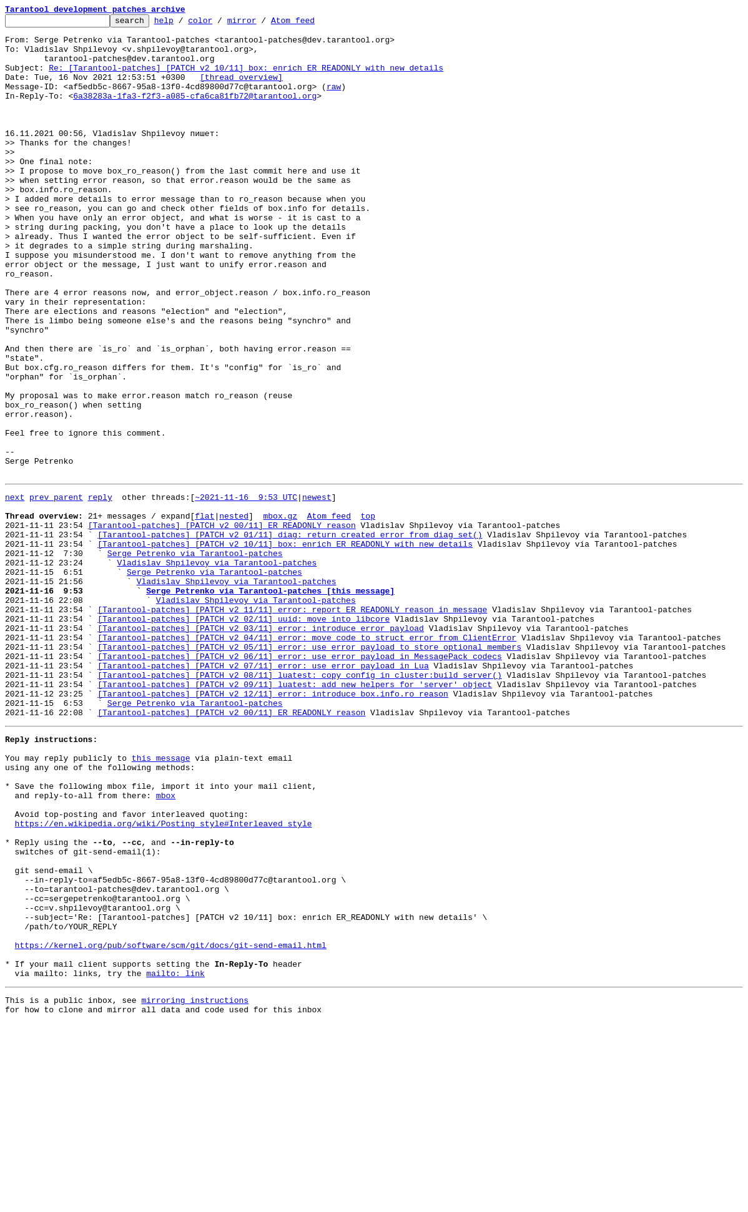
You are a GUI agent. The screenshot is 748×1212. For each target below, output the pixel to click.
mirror (261, 23)
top (367, 612)
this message (161, 900)
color (219, 23)
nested (234, 612)
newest (317, 590)
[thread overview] (241, 89)
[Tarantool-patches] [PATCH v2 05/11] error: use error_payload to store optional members (309, 770)
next (14, 590)
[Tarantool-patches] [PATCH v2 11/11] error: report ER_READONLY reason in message (292, 725)
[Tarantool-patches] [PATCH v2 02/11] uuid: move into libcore (243, 736)
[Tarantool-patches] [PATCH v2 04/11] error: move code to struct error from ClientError (306, 759)
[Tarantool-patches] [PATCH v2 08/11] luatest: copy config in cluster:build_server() (299, 803)
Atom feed (312, 23)
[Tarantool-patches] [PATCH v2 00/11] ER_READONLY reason (222, 624)
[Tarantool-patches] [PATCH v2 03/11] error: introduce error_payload (260, 747)
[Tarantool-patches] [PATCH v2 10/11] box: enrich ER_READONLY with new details (285, 646)
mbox (165, 945)
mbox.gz (280, 612)
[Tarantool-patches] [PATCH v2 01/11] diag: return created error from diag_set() (289, 635)
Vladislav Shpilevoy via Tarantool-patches (217, 669)
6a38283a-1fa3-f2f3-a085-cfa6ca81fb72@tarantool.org (195, 112)
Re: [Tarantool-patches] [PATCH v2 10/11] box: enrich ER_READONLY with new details (246, 78)
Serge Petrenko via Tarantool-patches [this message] (270, 702)
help (183, 23)
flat (204, 612)
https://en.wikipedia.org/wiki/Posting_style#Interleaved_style (163, 978)
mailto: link (175, 1158)
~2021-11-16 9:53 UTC (246, 590)
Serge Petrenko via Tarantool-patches (195, 657)
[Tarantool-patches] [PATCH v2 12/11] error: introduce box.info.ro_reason (272, 826)
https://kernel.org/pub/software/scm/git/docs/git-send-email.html (171, 1124)
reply (100, 590)
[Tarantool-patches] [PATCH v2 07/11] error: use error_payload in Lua (262, 792)
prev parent (56, 590)
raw (334, 101)
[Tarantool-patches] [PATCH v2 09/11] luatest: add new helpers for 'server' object (294, 815)
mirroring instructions (195, 1187)
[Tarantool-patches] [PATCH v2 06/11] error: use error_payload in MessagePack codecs (299, 781)
